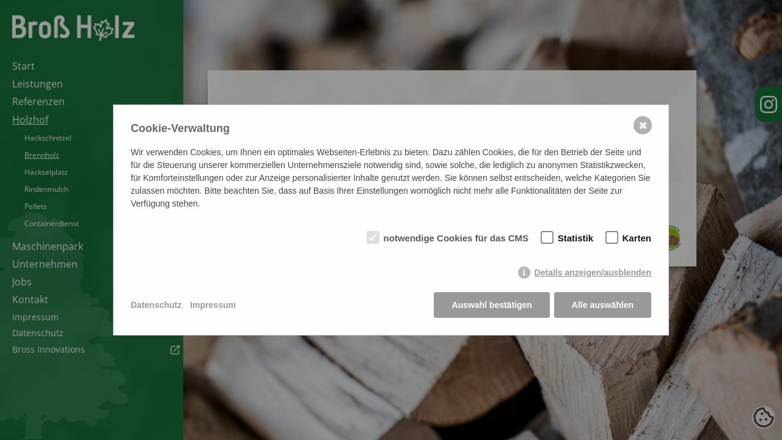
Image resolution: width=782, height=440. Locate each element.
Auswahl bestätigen (491, 305)
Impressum (213, 305)
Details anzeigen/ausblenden (593, 272)
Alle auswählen (603, 305)
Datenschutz (156, 305)
